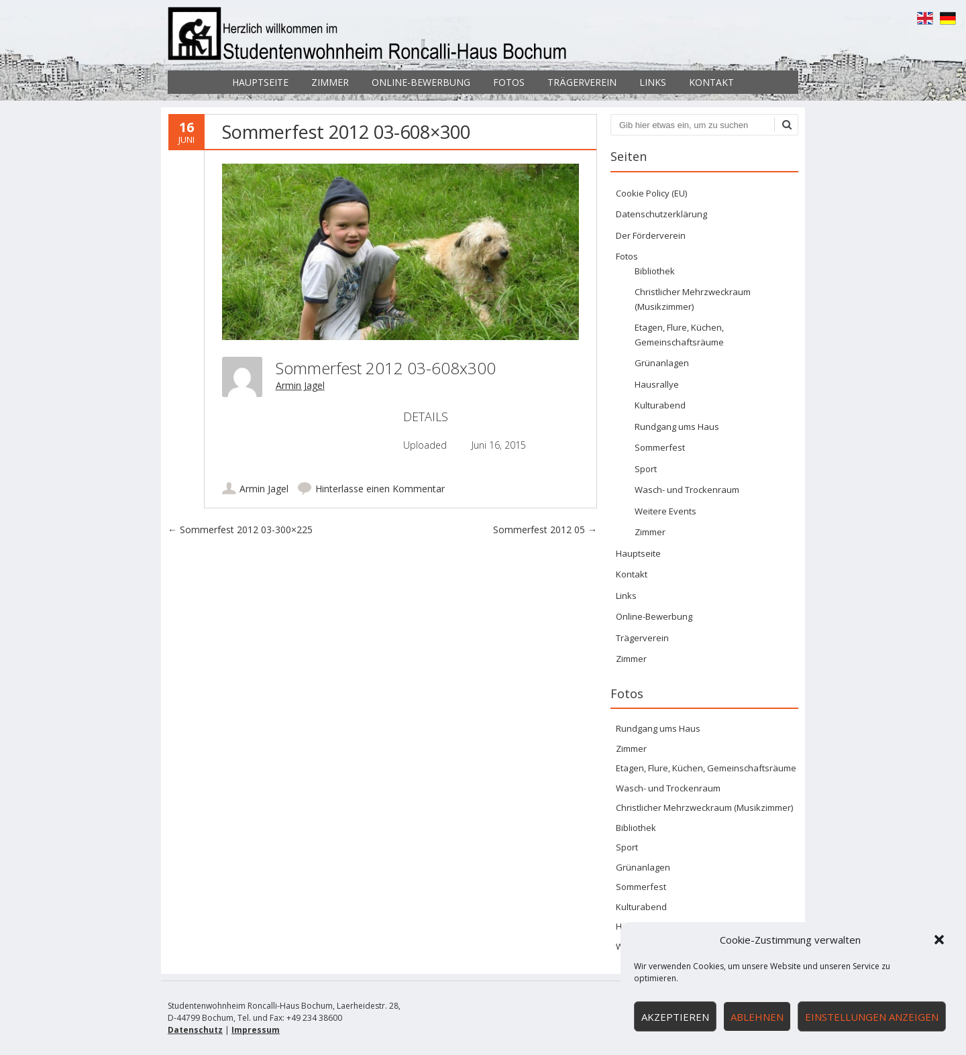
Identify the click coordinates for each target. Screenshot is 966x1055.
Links (652, 82)
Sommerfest (660, 447)
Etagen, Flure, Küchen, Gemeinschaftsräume (706, 768)
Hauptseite (260, 82)
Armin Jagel (300, 385)
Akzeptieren (675, 1016)
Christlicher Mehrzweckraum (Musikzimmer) (704, 807)
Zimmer (330, 82)
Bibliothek (655, 271)
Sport (646, 469)
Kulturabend (660, 405)
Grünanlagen (662, 363)
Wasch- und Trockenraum (687, 490)
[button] (939, 939)
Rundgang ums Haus (677, 427)
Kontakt (711, 82)
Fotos (509, 82)
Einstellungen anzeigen (871, 1016)
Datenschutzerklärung (661, 214)
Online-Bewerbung (421, 82)
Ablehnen (757, 1016)
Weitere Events (665, 511)
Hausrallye (657, 384)
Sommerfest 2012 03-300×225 (240, 529)
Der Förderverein (651, 235)
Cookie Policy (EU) (651, 193)
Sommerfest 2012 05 (545, 529)
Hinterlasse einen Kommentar (380, 488)
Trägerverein (581, 82)
